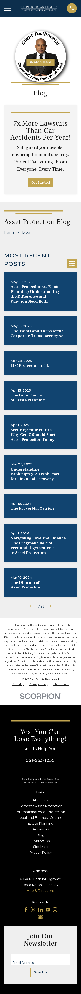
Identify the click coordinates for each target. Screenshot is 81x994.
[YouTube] (48, 909)
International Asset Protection (40, 812)
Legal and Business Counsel (40, 818)
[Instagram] (55, 909)
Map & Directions (40, 891)
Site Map (40, 847)
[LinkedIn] (40, 909)
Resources (40, 829)
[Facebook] (26, 909)
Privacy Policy (40, 852)
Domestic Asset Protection (40, 806)
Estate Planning (40, 823)
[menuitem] (18, 684)
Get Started (40, 182)
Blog (40, 835)
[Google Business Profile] (40, 917)
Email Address (23, 963)
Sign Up (40, 972)
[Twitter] (33, 909)
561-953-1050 (40, 760)
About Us (40, 800)
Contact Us (40, 841)
